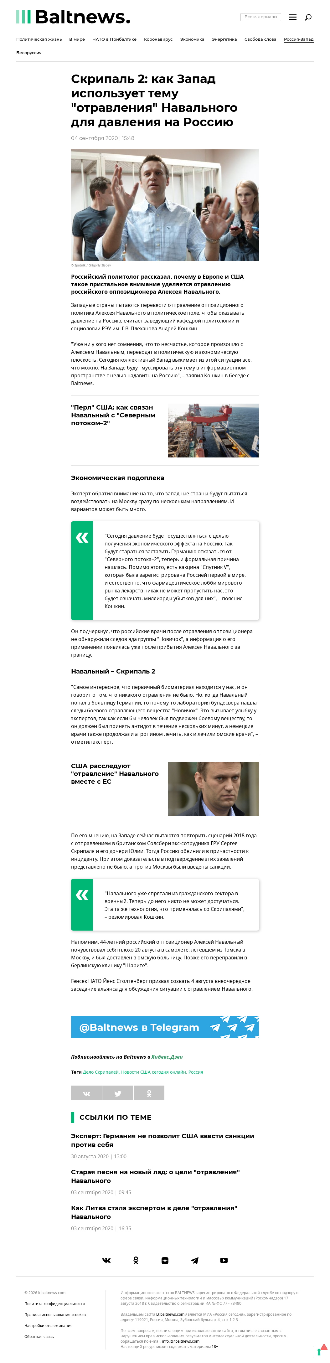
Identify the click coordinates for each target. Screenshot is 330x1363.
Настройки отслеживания (48, 1326)
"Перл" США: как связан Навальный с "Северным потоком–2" (113, 415)
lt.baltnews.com (170, 1314)
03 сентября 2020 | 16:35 (101, 1228)
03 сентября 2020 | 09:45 (101, 1192)
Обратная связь (39, 1337)
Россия (195, 1072)
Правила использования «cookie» (55, 1315)
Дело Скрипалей (101, 1072)
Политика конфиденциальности (54, 1304)
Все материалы (261, 16)
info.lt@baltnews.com (180, 1341)
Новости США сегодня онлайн (153, 1072)
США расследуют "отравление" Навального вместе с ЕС (115, 773)
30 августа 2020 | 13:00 (98, 1156)
